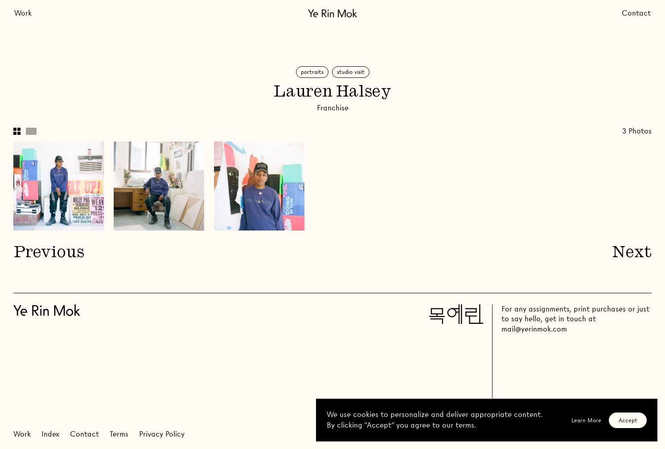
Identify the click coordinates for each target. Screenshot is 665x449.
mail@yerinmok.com (534, 329)
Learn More (586, 420)
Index (50, 434)
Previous (48, 253)
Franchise (333, 108)
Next (632, 253)
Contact (636, 13)
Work (23, 13)
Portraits (312, 72)
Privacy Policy (162, 434)
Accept (628, 420)
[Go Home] (332, 13)
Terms (119, 434)
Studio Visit (351, 72)
